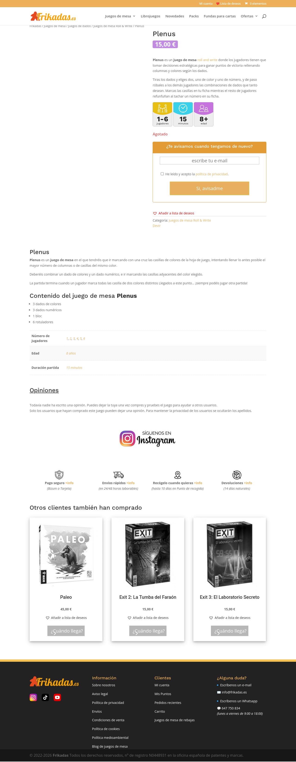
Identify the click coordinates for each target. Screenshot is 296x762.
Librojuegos (149, 17)
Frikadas (35, 26)
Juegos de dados (79, 26)
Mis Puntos (162, 694)
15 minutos (74, 367)
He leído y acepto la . (194, 174)
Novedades (174, 17)
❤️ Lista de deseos (228, 4)
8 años (71, 353)
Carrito (159, 711)
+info (69, 483)
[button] (173, 213)
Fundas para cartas (219, 17)
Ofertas (246, 17)
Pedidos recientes (167, 703)
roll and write (207, 60)
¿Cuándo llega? (69, 631)
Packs (193, 17)
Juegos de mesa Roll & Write (112, 26)
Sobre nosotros (103, 685)
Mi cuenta (206, 4)
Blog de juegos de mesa (110, 746)
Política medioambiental (110, 738)
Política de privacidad (108, 703)
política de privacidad (212, 174)
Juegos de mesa (117, 17)
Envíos (97, 711)
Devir (156, 225)
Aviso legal (100, 694)
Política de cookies (106, 729)
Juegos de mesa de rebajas (174, 720)
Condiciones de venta (108, 720)
